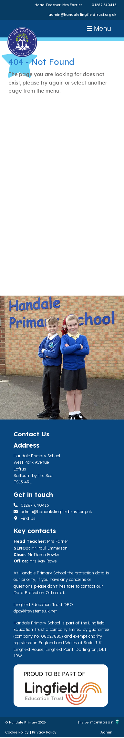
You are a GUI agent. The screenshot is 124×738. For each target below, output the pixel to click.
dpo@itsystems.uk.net (35, 610)
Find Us (25, 518)
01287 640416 (104, 5)
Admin (106, 732)
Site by (84, 722)
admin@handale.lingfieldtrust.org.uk (82, 14)
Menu (99, 28)
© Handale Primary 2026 (25, 722)
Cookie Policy (17, 732)
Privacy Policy (44, 732)
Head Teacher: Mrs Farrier (58, 5)
